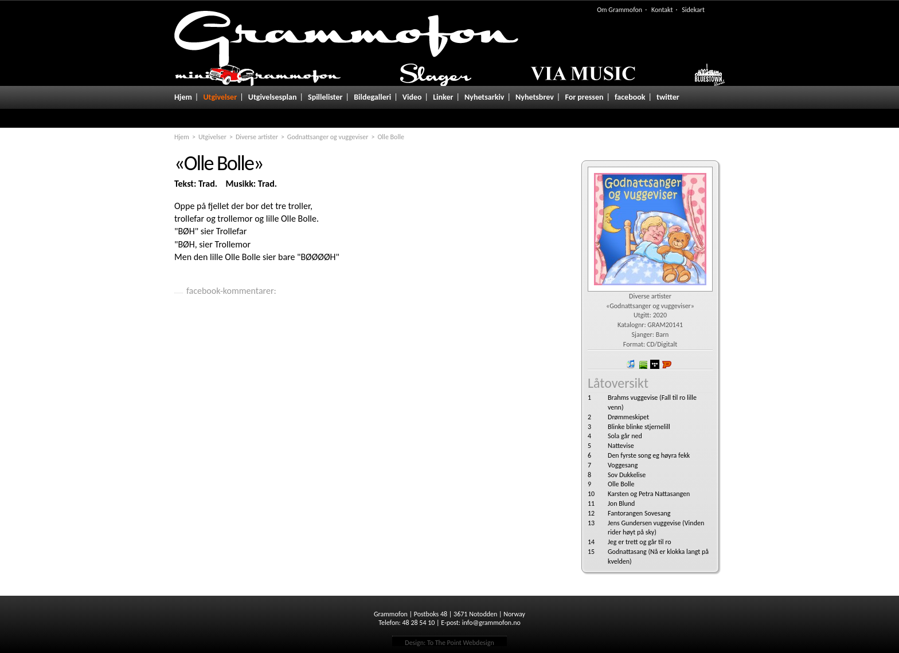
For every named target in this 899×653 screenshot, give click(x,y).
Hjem (183, 97)
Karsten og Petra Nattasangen (649, 494)
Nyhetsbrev (534, 97)
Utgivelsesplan (272, 97)
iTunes (630, 364)
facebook (630, 97)
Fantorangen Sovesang (639, 513)
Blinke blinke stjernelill (639, 427)
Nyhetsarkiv (484, 97)
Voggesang (623, 465)
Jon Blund (621, 503)
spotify (642, 364)
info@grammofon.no (491, 623)
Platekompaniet (666, 364)
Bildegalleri (372, 97)
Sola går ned (625, 436)
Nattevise (621, 446)
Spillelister (325, 97)
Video (412, 97)
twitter (667, 97)
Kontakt (662, 10)
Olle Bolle (621, 484)
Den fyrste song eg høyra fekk (649, 455)
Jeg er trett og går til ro (639, 542)
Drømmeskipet (628, 417)
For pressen (584, 97)
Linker (443, 97)
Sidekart (693, 10)
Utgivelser (220, 97)
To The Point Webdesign (460, 643)
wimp (654, 364)
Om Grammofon (619, 10)
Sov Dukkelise (627, 475)
